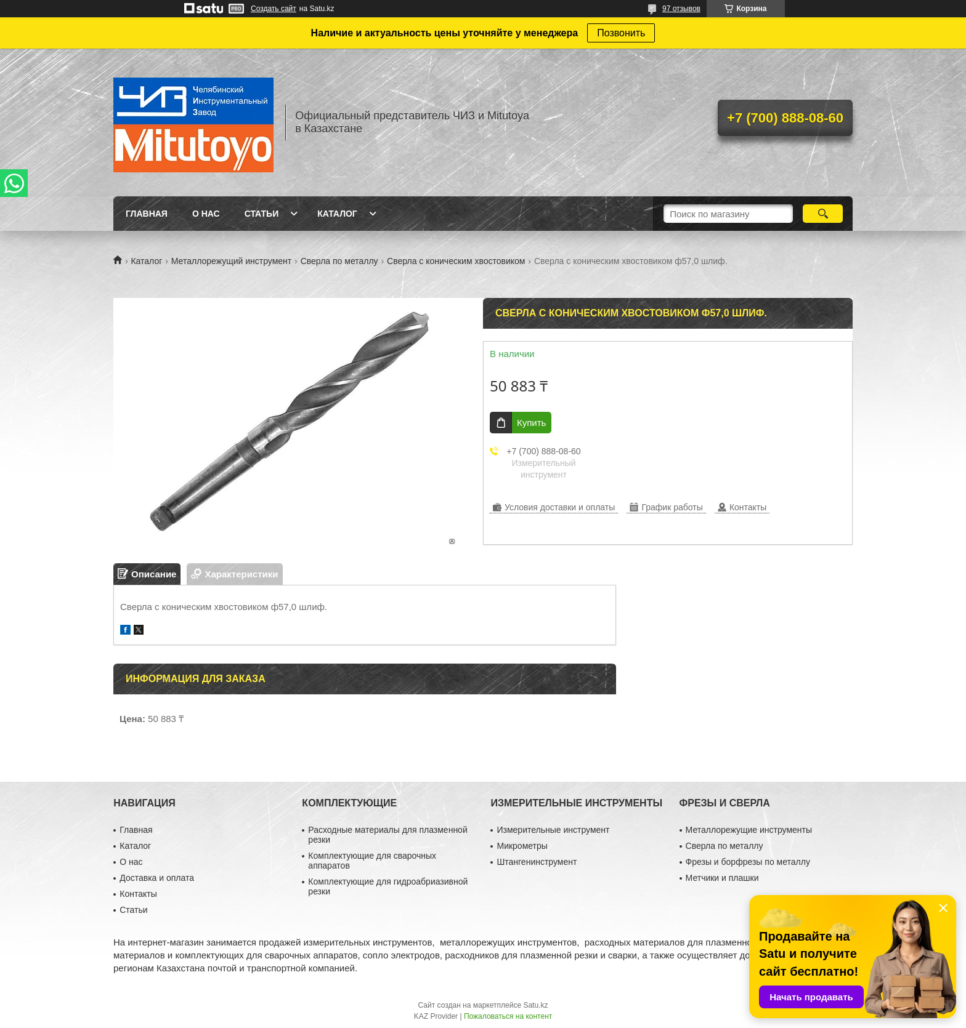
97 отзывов (681, 8)
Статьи (262, 214)
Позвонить (621, 33)
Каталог (337, 214)
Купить (531, 422)
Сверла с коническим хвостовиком (456, 261)
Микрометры (522, 846)
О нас (206, 214)
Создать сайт (273, 8)
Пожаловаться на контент (508, 1016)
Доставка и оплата (157, 878)
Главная (147, 214)
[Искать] (823, 213)
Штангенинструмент (537, 862)
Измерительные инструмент (553, 830)
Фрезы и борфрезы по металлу (748, 862)
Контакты (138, 894)
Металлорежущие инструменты (749, 830)
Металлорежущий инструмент (231, 261)
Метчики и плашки (722, 878)
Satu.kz (535, 1005)
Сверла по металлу (339, 261)
